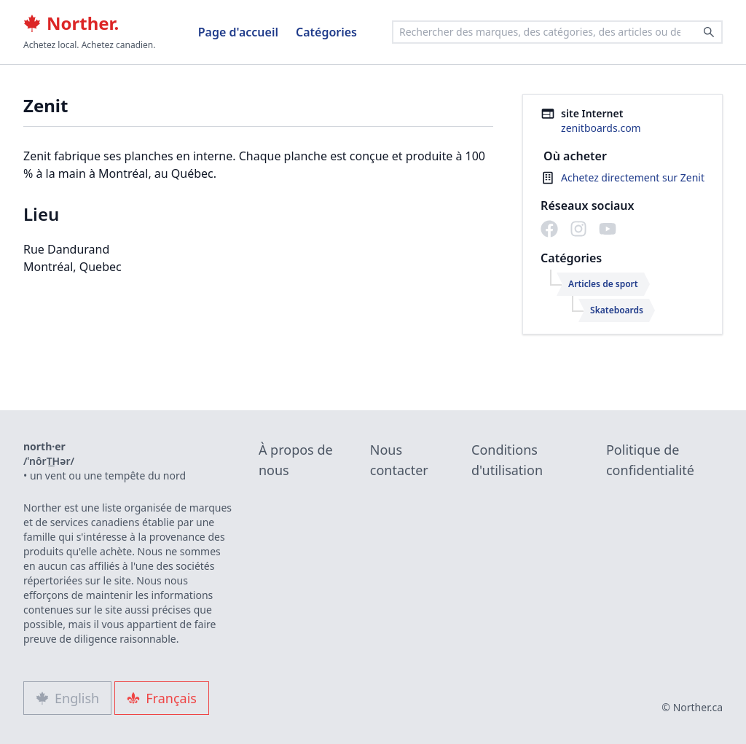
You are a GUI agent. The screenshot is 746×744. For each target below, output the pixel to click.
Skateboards (616, 310)
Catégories (326, 32)
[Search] (708, 32)
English (67, 698)
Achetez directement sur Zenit (632, 177)
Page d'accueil (238, 32)
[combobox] (557, 32)
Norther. (71, 23)
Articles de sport (603, 284)
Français (162, 698)
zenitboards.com (601, 128)
